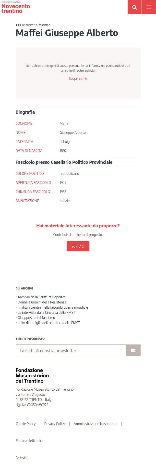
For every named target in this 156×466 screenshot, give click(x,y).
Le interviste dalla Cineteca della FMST (45, 312)
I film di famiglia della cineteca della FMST (48, 323)
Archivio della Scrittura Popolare (41, 297)
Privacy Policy (54, 424)
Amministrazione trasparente (95, 424)
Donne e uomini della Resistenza (41, 302)
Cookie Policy (26, 424)
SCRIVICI (78, 246)
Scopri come (78, 78)
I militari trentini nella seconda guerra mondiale (52, 307)
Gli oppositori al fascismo (33, 25)
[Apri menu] (149, 7)
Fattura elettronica (30, 441)
